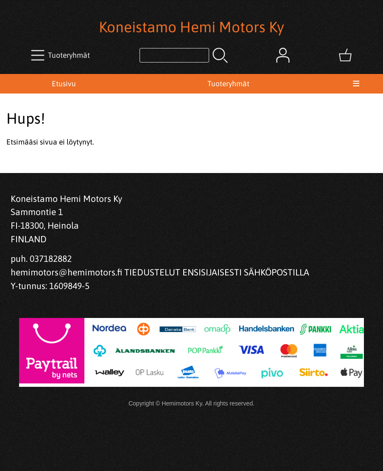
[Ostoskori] (345, 55)
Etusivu (64, 83)
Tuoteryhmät (228, 83)
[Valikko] (356, 84)
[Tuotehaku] (174, 55)
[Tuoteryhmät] (61, 55)
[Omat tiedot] (283, 55)
